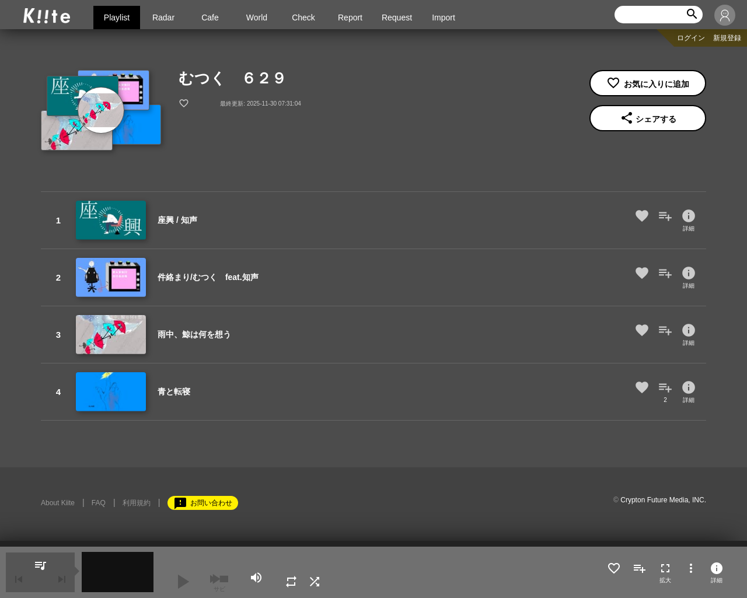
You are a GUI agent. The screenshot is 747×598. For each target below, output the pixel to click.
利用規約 (137, 503)
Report (350, 17)
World (256, 17)
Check (303, 17)
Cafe (210, 17)
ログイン (691, 38)
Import (443, 17)
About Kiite (58, 503)
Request (397, 17)
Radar (163, 17)
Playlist (117, 17)
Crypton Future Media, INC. (663, 500)
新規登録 (727, 38)
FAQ (99, 503)
